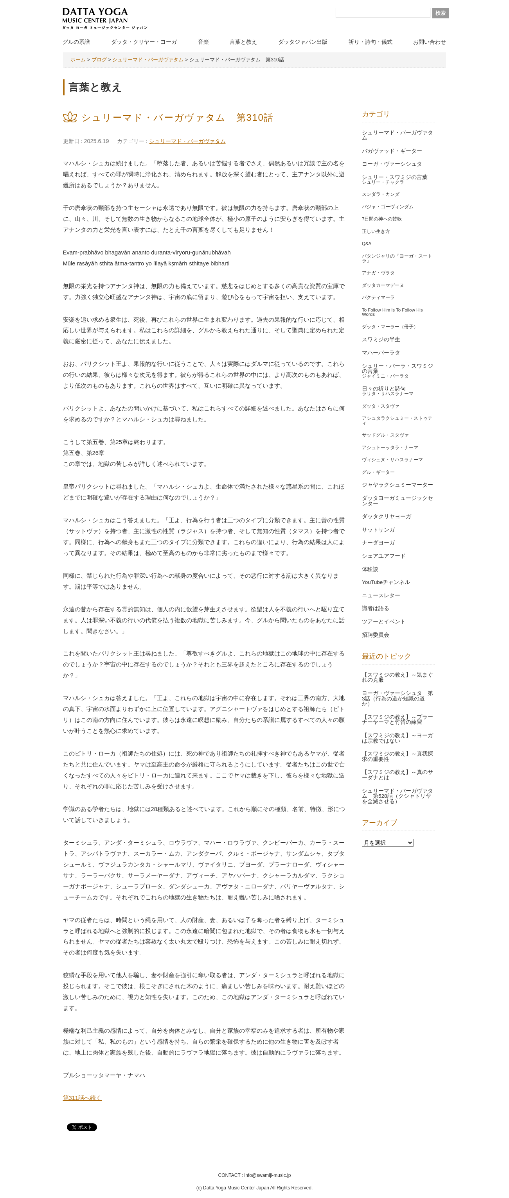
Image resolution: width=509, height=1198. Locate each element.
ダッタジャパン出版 (302, 42)
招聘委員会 (375, 635)
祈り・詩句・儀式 (370, 42)
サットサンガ (378, 530)
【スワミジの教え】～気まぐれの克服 (397, 677)
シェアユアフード (384, 556)
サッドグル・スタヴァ (385, 435)
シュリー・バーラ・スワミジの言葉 (397, 368)
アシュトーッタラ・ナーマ (390, 447)
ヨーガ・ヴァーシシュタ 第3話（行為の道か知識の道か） (397, 698)
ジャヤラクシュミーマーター (397, 485)
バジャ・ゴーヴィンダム (388, 206)
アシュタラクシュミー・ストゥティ (397, 420)
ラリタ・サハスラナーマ (388, 393)
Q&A (366, 243)
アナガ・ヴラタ (378, 272)
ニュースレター (381, 595)
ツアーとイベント (384, 622)
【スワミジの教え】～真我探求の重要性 (397, 756)
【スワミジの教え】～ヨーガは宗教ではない (397, 738)
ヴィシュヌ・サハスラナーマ (392, 459)
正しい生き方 (376, 231)
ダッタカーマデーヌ (383, 285)
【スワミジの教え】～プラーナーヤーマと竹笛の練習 (397, 719)
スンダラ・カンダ (380, 194)
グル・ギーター (378, 472)
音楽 (203, 42)
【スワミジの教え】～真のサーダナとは (397, 775)
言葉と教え (243, 42)
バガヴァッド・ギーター (392, 151)
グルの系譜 (76, 42)
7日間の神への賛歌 (382, 219)
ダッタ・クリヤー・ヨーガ (144, 42)
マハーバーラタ (381, 353)
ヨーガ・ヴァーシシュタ (392, 164)
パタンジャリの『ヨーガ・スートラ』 (397, 258)
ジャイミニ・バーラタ (385, 376)
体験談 (370, 569)
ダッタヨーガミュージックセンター (397, 501)
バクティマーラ (378, 297)
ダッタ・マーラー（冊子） (390, 326)
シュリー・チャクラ (383, 182)
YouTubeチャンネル (386, 582)
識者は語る (375, 608)
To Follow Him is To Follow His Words (392, 312)
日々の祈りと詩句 (384, 389)
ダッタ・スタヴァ (380, 406)
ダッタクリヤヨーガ (386, 516)
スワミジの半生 (381, 339)
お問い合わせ (429, 42)
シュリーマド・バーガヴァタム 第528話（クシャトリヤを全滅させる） (397, 796)
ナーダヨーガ (378, 543)
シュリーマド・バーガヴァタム (187, 141)
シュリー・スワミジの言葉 (395, 177)
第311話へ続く (82, 1098)
